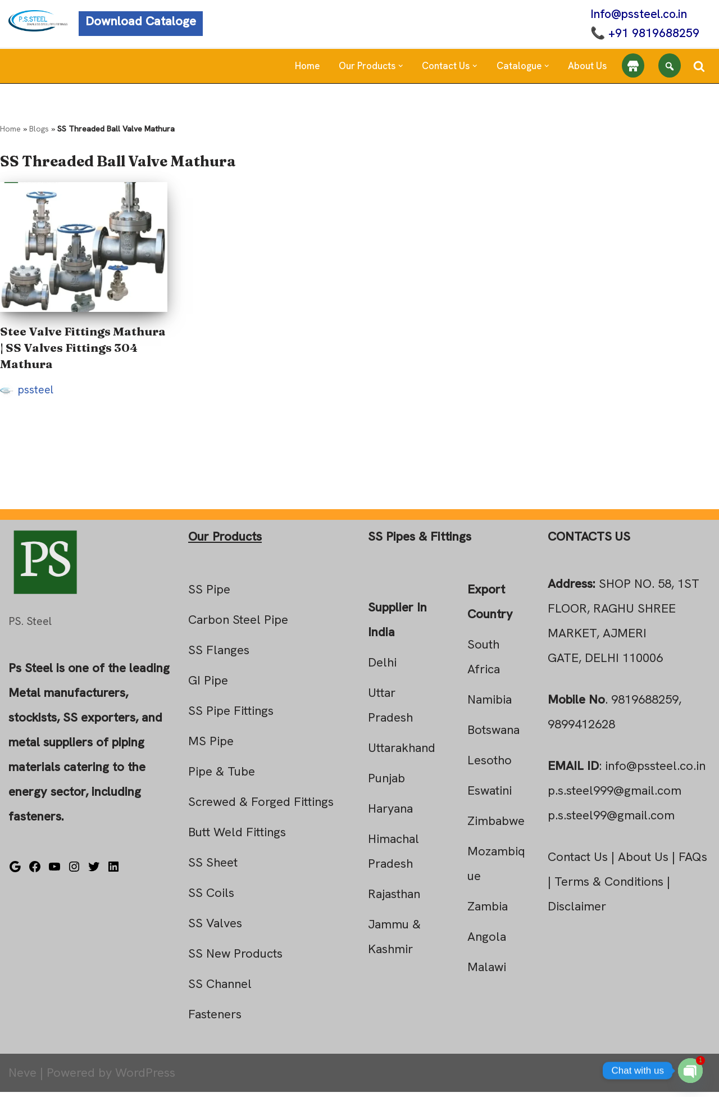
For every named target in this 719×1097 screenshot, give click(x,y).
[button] (400, 67)
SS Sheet (213, 867)
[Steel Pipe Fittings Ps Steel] (37, 21)
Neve (22, 1077)
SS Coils (211, 898)
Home (307, 67)
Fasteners (215, 1019)
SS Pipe (209, 594)
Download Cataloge (140, 22)
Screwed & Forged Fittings (261, 807)
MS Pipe (211, 746)
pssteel (35, 393)
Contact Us (578, 862)
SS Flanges (218, 655)
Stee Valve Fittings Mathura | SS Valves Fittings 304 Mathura (83, 350)
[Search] (699, 67)
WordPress (145, 1077)
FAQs (693, 862)
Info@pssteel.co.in (636, 14)
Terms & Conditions (608, 886)
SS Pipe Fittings (231, 716)
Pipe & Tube (221, 776)
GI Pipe (208, 685)
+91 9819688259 (651, 34)
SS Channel (220, 989)
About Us (587, 67)
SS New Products (235, 958)
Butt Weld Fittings (237, 837)
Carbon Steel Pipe (238, 625)
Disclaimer (577, 911)
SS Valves (215, 928)
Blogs (39, 131)
